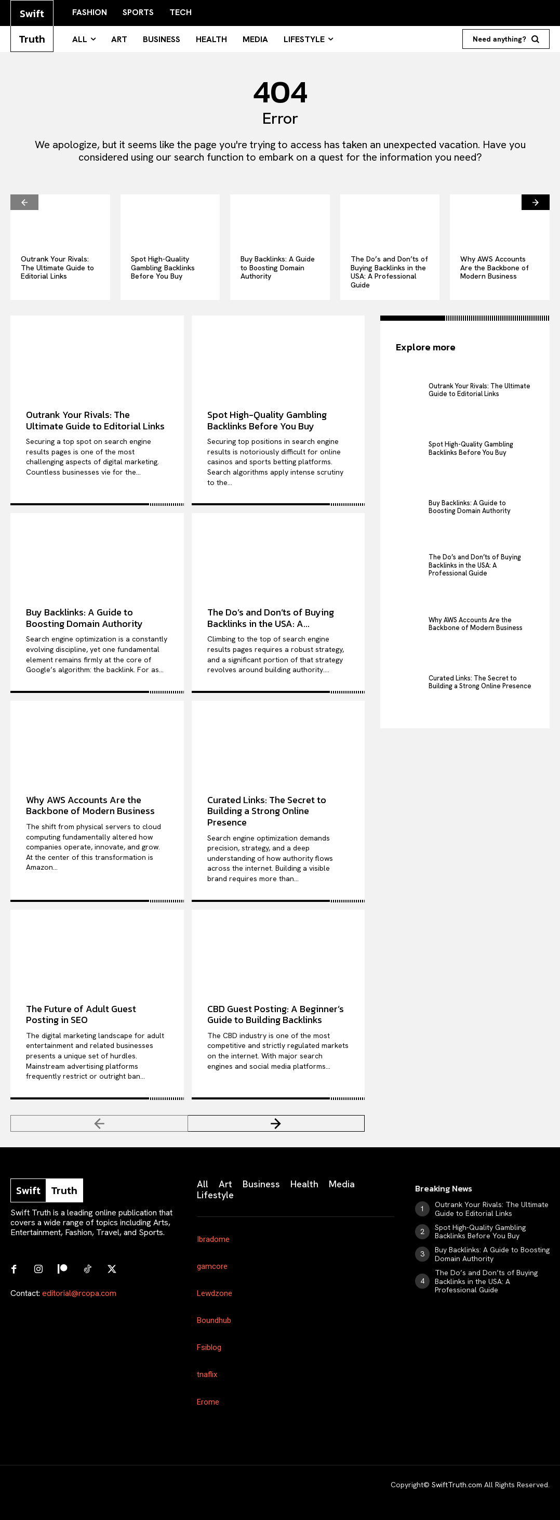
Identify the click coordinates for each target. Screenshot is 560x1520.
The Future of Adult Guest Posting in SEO (81, 1014)
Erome (208, 1402)
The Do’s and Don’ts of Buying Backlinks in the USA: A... (270, 618)
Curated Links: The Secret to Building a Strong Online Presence (266, 811)
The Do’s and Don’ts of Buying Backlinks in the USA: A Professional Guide (389, 272)
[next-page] (536, 202)
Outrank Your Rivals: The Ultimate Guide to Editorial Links (57, 267)
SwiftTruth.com (457, 1484)
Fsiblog (209, 1347)
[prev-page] (24, 202)
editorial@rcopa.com (79, 1292)
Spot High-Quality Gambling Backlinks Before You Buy (163, 267)
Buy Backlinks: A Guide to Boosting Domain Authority (278, 267)
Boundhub (214, 1320)
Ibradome (213, 1239)
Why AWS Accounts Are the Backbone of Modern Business (494, 267)
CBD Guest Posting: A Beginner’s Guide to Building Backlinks (275, 1014)
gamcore (212, 1266)
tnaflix (207, 1374)
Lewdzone (214, 1293)
